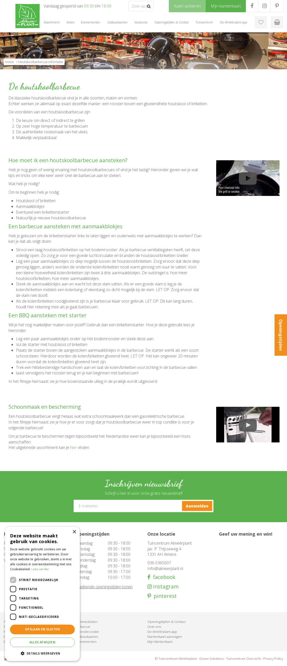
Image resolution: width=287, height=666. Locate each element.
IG (264, 6)
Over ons (154, 627)
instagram (165, 586)
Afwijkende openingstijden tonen (104, 586)
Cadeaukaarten (87, 637)
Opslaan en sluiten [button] (42, 629)
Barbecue (83, 627)
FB (252, 6)
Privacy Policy (273, 658)
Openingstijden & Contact (166, 622)
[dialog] (42, 594)
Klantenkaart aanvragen (164, 637)
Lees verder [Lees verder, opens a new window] (40, 569)
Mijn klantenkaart (160, 642)
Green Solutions (211, 658)
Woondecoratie (87, 632)
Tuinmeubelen (86, 622)
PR (277, 6)
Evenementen (86, 642)
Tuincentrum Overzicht (243, 658)
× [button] (74, 532)
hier (73, 447)
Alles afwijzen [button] (42, 642)
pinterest (164, 596)
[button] (42, 653)
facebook (162, 577)
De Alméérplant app (162, 632)
